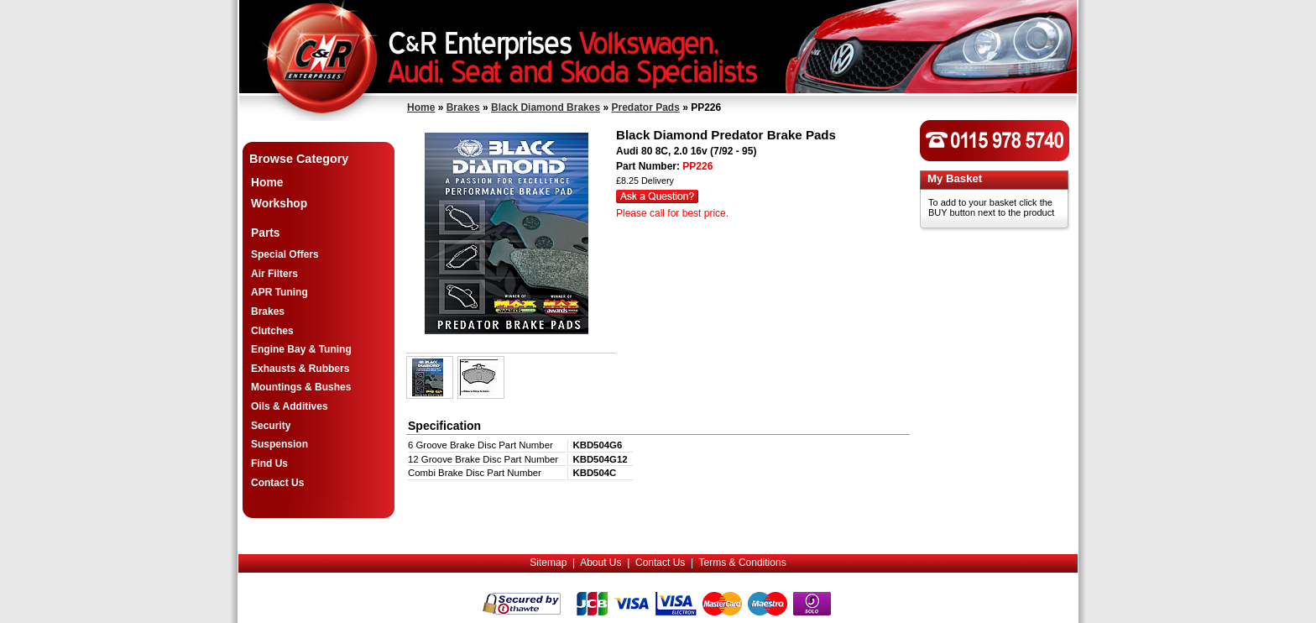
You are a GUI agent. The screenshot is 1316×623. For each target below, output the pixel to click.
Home (421, 107)
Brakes (463, 107)
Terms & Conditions (742, 562)
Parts (265, 233)
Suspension (279, 444)
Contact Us (277, 483)
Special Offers (285, 254)
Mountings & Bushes (301, 387)
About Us (600, 562)
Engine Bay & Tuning (301, 349)
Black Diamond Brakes (545, 107)
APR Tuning (279, 292)
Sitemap (548, 562)
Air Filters (274, 274)
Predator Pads (645, 107)
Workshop (279, 203)
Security (270, 426)
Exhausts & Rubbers (300, 368)
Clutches (272, 331)
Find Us (269, 463)
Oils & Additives (289, 406)
